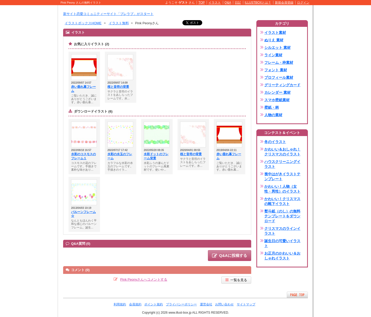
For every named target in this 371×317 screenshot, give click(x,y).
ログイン (303, 2)
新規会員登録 (284, 2)
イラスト (214, 2)
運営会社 (206, 304)
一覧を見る (236, 280)
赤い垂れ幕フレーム (83, 89)
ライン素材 (273, 55)
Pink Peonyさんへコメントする (143, 279)
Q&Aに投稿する (229, 255)
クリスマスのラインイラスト (282, 230)
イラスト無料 (119, 23)
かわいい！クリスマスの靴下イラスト (282, 201)
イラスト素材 (275, 32)
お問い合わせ (224, 304)
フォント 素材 (275, 70)
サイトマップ (246, 304)
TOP (201, 2)
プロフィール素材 (278, 77)
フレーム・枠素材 (278, 62)
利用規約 (120, 304)
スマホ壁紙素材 (277, 100)
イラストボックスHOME (83, 23)
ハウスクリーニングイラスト (282, 164)
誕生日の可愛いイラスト (282, 243)
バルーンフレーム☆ (83, 214)
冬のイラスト (275, 142)
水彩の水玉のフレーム (119, 156)
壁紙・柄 (271, 107)
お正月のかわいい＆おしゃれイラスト (282, 255)
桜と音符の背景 (118, 87)
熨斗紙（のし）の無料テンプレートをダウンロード (282, 216)
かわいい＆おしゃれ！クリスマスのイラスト (282, 151)
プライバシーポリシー (181, 304)
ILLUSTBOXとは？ (258, 2)
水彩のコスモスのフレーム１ (83, 156)
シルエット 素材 (277, 47)
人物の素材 (273, 115)
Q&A (228, 2)
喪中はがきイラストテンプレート (282, 176)
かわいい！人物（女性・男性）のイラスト (282, 188)
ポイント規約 (153, 304)
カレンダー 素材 (277, 92)
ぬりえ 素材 (273, 40)
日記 (238, 2)
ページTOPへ (297, 294)
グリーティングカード (282, 85)
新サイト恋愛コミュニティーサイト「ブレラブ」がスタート (108, 14)
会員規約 (135, 304)
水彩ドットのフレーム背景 (156, 156)
